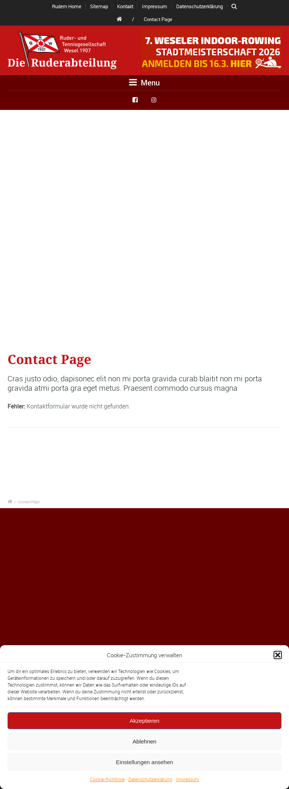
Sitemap (99, 6)
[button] (277, 655)
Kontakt (125, 6)
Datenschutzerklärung (150, 779)
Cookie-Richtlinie (107, 779)
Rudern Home (66, 6)
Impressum (187, 779)
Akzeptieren (144, 720)
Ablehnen (144, 741)
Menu (144, 82)
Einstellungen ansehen (144, 762)
